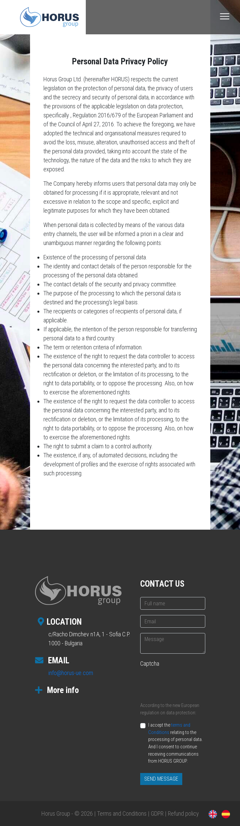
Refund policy (183, 813)
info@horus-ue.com (70, 672)
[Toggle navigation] (224, 16)
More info (57, 690)
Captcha (149, 663)
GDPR (157, 813)
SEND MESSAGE (161, 779)
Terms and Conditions (122, 813)
